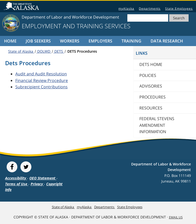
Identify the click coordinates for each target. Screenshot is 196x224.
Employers (100, 41)
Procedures (152, 97)
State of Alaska (22, 6)
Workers (69, 41)
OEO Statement (42, 178)
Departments (150, 8)
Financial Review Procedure (41, 80)
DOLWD (43, 51)
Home (10, 41)
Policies (147, 75)
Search (179, 18)
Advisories (150, 86)
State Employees (179, 8)
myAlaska (126, 8)
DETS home (150, 64)
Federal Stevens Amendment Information (156, 125)
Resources (150, 108)
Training (131, 41)
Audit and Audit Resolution (41, 74)
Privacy (37, 183)
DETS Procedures (81, 51)
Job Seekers (38, 41)
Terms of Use (16, 183)
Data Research (167, 41)
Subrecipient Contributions (41, 87)
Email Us (176, 217)
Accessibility (16, 178)
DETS (58, 51)
